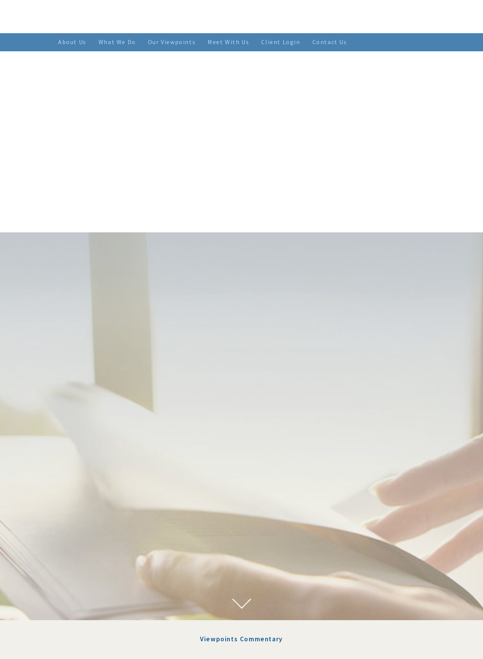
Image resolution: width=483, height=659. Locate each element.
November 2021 (112, 584)
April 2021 (105, 629)
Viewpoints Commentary (241, 408)
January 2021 (109, 648)
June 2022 (104, 528)
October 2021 (109, 593)
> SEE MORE (299, 622)
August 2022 (108, 519)
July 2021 (104, 611)
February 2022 (110, 565)
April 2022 (105, 547)
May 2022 (104, 538)
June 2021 (104, 620)
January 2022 (109, 574)
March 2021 (107, 638)
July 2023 (104, 491)
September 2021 (113, 602)
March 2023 (107, 501)
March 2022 (107, 556)
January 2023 (109, 510)
